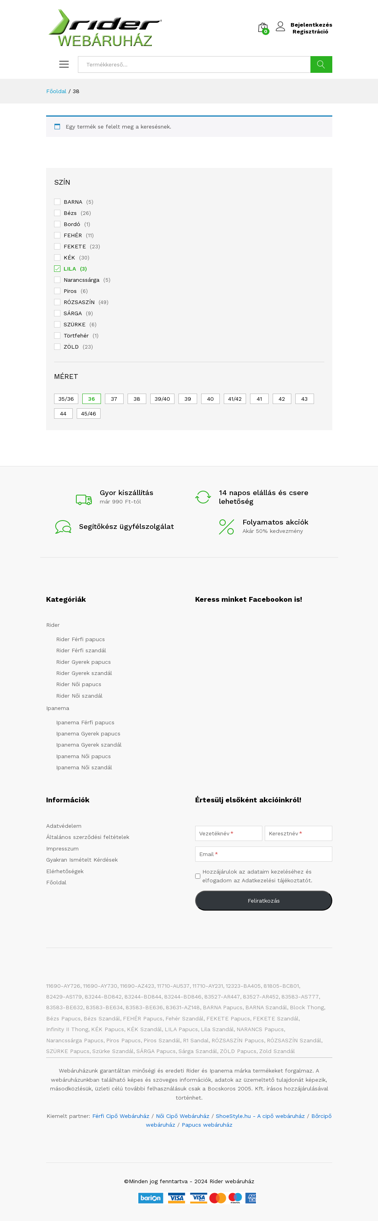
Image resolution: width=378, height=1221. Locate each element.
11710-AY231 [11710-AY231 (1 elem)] (207, 986)
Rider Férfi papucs (80, 639)
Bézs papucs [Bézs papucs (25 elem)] (63, 1018)
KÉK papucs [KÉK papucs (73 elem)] (107, 1029)
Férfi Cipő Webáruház (120, 1116)
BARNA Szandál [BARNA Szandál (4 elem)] (266, 1007)
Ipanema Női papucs (83, 756)
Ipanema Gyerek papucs (88, 733)
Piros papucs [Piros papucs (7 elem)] (123, 1040)
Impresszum (62, 848)
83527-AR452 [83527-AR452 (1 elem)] (261, 996)
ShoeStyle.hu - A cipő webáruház (260, 1116)
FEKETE (75, 246)
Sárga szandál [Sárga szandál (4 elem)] (197, 1051)
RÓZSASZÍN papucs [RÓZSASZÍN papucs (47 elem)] (237, 1040)
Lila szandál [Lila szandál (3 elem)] (217, 1029)
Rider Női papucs (78, 684)
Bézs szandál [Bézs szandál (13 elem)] (101, 1018)
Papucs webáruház (207, 1125)
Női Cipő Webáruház (182, 1116)
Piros (70, 291)
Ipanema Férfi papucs (85, 722)
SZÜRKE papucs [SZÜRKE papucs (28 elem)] (67, 1051)
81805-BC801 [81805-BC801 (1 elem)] (281, 986)
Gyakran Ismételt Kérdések (82, 859)
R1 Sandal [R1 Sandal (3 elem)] (196, 1040)
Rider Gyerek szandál (84, 673)
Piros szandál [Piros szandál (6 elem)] (161, 1040)
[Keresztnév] (298, 833)
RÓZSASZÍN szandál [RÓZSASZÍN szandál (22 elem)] (294, 1040)
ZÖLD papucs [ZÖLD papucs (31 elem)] (238, 1051)
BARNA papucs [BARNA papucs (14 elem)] (222, 1007)
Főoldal (56, 882)
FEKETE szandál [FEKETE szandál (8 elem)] (276, 1018)
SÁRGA (73, 313)
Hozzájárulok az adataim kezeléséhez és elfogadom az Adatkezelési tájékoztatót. (257, 876)
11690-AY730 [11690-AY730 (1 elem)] (100, 986)
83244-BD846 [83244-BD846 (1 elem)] (183, 996)
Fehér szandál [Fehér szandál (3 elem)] (184, 1018)
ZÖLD (71, 346)
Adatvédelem (63, 826)
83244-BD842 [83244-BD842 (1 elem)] (103, 996)
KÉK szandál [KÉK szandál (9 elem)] (144, 1029)
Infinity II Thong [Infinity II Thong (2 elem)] (67, 1029)
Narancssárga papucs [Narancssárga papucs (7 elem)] (74, 1040)
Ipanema (57, 708)
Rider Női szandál (79, 695)
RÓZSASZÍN (79, 302)
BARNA (73, 202)
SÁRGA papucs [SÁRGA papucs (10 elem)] (156, 1051)
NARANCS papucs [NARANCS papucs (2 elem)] (260, 1029)
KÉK (69, 257)
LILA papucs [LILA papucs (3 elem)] (181, 1029)
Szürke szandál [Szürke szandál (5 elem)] (113, 1051)
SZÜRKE (74, 324)
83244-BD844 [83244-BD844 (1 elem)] (142, 996)
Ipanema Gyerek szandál (89, 744)
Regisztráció (308, 31)
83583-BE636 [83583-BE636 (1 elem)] (144, 1007)
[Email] (263, 854)
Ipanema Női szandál (84, 767)
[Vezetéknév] (228, 833)
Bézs (70, 213)
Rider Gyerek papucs (83, 662)
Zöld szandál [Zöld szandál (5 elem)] (277, 1051)
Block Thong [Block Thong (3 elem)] (307, 1007)
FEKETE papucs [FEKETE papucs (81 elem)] (228, 1018)
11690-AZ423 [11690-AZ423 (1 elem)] (137, 986)
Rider (53, 625)
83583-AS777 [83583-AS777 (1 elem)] (300, 996)
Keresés (321, 64)
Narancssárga (81, 280)
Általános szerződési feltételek (87, 837)
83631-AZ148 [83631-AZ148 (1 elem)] (183, 1007)
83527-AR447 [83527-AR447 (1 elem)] (222, 996)
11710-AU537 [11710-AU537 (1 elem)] (173, 986)
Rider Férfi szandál (81, 650)
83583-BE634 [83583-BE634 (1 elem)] (104, 1007)
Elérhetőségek (64, 871)
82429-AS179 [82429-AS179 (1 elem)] (64, 996)
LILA (70, 268)
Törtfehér (76, 335)
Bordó (72, 224)
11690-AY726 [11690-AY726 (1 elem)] (63, 986)
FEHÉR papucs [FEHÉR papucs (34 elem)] (143, 1018)
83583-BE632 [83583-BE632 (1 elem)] (64, 1007)
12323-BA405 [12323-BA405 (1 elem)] (243, 986)
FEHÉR (73, 235)
